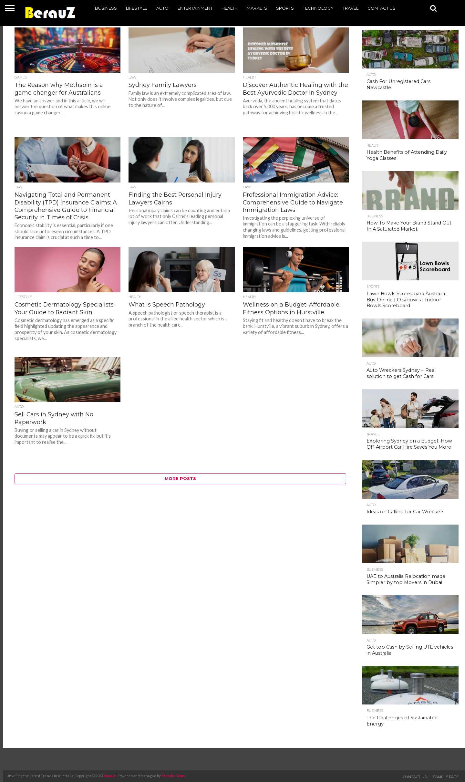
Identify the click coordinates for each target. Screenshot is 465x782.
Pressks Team (173, 776)
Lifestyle (136, 8)
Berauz (110, 776)
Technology (318, 8)
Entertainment (195, 8)
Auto (162, 8)
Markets (257, 8)
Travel (350, 8)
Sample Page (446, 777)
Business (106, 8)
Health (230, 8)
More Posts (180, 478)
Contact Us (381, 8)
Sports (285, 8)
